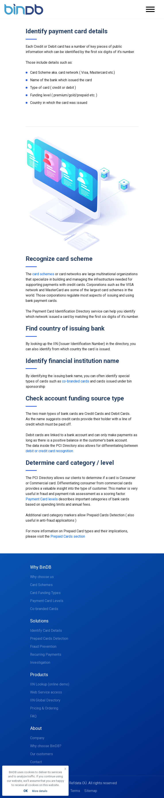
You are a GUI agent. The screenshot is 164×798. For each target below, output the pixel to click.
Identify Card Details (46, 630)
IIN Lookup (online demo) (49, 684)
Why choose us (42, 577)
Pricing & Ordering (44, 708)
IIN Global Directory (45, 700)
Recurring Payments (45, 654)
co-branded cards (75, 381)
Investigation (40, 662)
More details (39, 791)
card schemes (43, 274)
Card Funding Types (45, 593)
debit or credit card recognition (49, 451)
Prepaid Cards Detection (49, 638)
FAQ (33, 716)
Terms (75, 791)
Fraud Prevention (43, 646)
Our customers (41, 754)
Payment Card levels (42, 499)
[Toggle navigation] (153, 9)
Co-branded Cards (44, 609)
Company (37, 738)
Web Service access (46, 692)
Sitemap (90, 791)
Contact (36, 762)
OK (25, 791)
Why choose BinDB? (45, 746)
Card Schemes (41, 585)
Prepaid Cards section (67, 536)
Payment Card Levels (46, 601)
